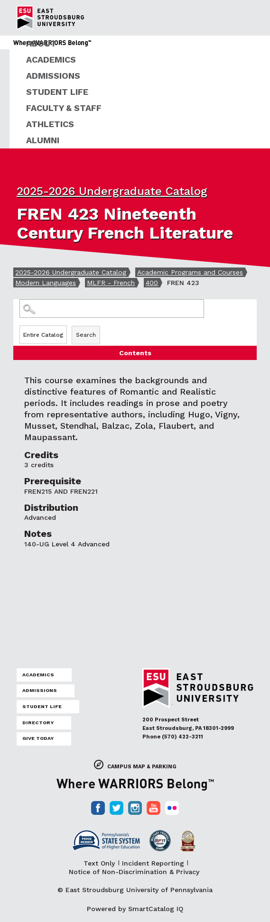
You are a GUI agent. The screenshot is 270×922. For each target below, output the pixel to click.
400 (152, 282)
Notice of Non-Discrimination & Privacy (134, 872)
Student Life (57, 92)
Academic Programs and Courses (190, 272)
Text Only (99, 863)
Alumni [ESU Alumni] (42, 140)
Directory (38, 722)
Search (86, 335)
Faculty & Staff (64, 108)
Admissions (53, 76)
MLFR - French (111, 282)
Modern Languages (45, 282)
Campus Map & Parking (142, 766)
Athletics (50, 124)
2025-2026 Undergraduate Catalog (112, 191)
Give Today (38, 738)
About (41, 43)
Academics (51, 60)
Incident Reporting (153, 863)
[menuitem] (139, 44)
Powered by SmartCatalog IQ (135, 909)
